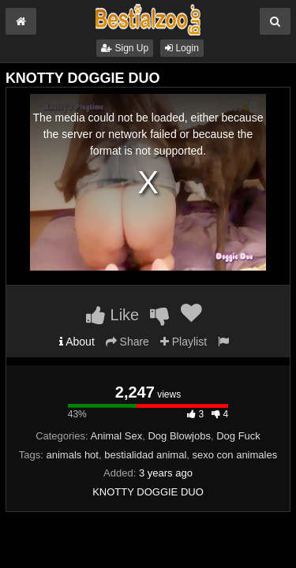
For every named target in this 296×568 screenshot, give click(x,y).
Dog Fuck (238, 436)
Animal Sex (117, 436)
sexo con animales (235, 455)
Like (112, 314)
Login (182, 48)
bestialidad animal (145, 455)
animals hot (72, 455)
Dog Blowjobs (179, 436)
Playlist (183, 341)
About (77, 341)
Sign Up (124, 48)
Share (127, 341)
